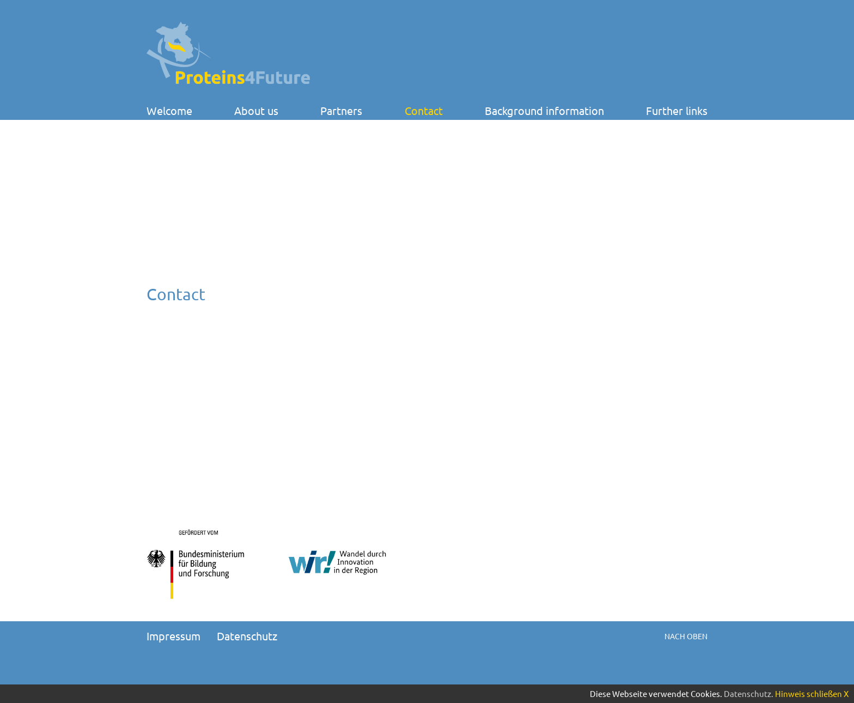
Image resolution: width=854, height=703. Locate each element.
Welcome (169, 110)
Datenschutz (247, 636)
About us (256, 110)
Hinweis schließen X (812, 693)
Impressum (173, 636)
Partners (341, 110)
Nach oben (685, 636)
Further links (676, 110)
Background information (544, 110)
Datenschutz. (748, 693)
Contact (424, 110)
